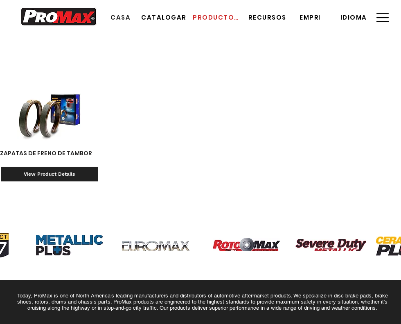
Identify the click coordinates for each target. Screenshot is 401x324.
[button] (354, 17)
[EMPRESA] (316, 17)
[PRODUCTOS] (216, 17)
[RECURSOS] (268, 17)
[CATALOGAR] (164, 17)
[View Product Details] (49, 174)
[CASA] (121, 17)
